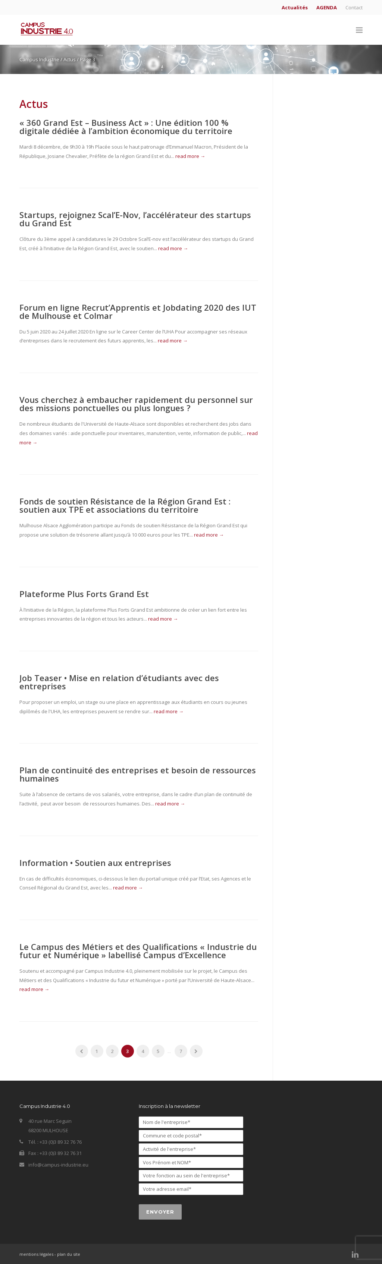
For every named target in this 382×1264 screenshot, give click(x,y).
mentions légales (36, 1254)
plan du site (68, 1254)
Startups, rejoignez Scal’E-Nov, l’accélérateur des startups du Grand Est (135, 219)
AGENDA (326, 7)
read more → (190, 156)
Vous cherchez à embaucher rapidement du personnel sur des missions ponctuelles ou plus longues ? (136, 403)
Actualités (295, 7)
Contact (354, 7)
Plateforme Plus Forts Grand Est (84, 593)
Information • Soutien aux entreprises (95, 862)
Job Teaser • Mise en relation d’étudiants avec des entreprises (119, 682)
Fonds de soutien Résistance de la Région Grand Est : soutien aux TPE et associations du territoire (125, 505)
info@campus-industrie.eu (58, 1164)
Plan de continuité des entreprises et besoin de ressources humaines (137, 774)
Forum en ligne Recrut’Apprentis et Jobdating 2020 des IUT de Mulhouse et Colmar (137, 311)
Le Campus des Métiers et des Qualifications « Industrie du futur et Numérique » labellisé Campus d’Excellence (138, 950)
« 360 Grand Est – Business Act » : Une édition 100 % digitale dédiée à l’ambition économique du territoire (125, 126)
